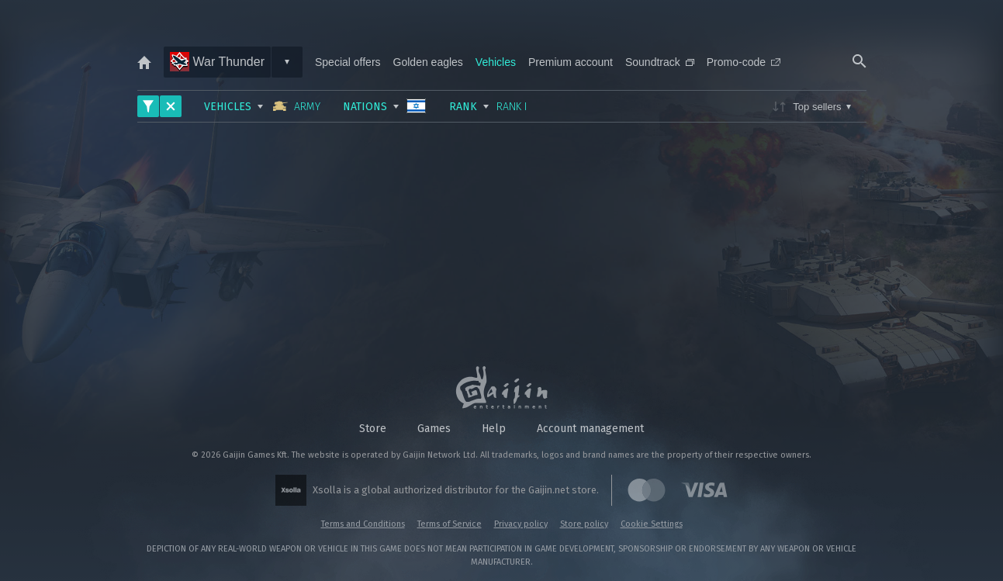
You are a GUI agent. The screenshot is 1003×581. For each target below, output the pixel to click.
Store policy (584, 524)
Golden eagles (428, 62)
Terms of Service (449, 524)
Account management (590, 428)
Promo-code (743, 62)
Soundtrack (659, 62)
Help (494, 428)
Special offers (348, 62)
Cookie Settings (652, 524)
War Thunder (217, 61)
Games (434, 428)
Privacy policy (521, 524)
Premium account (570, 62)
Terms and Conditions (363, 524)
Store (372, 428)
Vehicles (496, 62)
